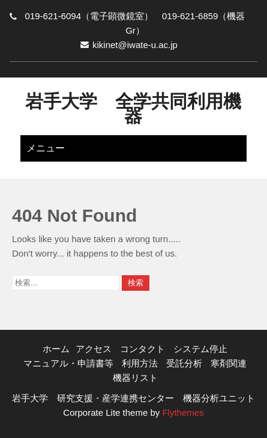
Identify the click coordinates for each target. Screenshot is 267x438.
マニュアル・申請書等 (68, 363)
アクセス (94, 349)
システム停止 (200, 349)
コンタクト (142, 349)
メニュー (45, 148)
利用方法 (140, 363)
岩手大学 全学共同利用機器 (133, 108)
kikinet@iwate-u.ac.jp (135, 45)
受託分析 (184, 363)
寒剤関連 (229, 363)
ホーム (56, 349)
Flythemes (181, 412)
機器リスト (135, 378)
